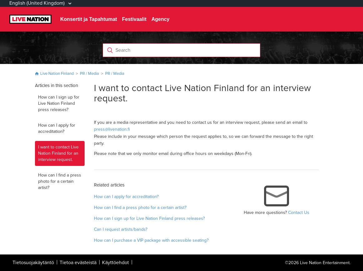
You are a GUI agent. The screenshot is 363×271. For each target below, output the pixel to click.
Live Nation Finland (57, 73)
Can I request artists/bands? (120, 229)
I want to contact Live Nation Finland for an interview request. (58, 153)
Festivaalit (134, 19)
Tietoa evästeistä (78, 262)
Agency (160, 19)
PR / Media (89, 73)
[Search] (181, 50)
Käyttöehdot (115, 262)
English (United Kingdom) (37, 3)
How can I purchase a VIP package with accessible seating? (151, 240)
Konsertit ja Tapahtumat (88, 19)
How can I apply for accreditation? (56, 128)
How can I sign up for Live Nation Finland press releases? (58, 103)
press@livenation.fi (112, 129)
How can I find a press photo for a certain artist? (59, 181)
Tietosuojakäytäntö (33, 262)
